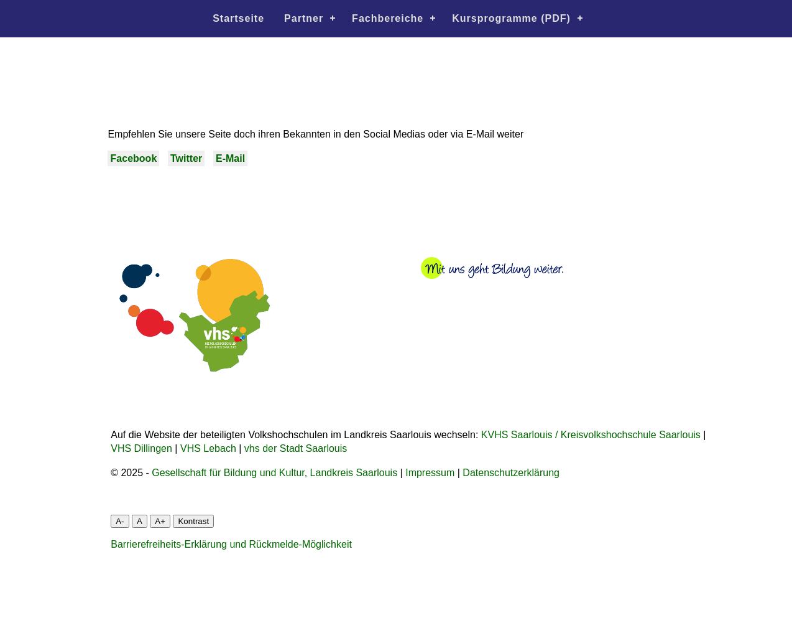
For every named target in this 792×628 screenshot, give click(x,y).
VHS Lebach (208, 448)
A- (120, 521)
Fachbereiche (387, 18)
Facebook (134, 158)
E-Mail (230, 158)
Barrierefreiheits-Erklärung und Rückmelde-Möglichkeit (231, 544)
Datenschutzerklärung (511, 472)
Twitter (186, 158)
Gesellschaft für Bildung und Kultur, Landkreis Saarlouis (274, 472)
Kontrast (193, 521)
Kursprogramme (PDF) (511, 18)
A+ (160, 521)
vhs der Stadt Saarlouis (295, 448)
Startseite (238, 18)
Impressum (429, 472)
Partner (303, 18)
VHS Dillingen (141, 448)
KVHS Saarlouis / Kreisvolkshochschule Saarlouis (591, 434)
